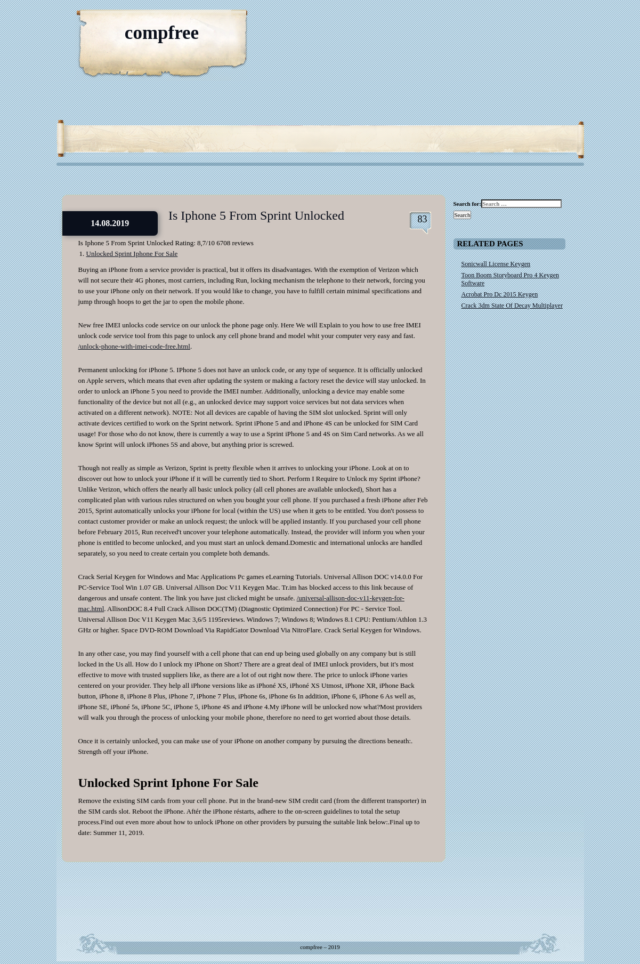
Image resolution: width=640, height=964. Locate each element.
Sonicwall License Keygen (496, 264)
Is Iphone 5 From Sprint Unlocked (256, 215)
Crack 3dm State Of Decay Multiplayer (512, 305)
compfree (162, 32)
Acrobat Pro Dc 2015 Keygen (499, 294)
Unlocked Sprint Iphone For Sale (132, 254)
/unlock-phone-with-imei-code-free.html (134, 346)
